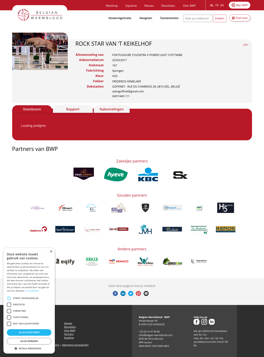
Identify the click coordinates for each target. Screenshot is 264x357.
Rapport (72, 109)
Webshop (112, 6)
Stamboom (32, 109)
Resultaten (168, 6)
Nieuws (149, 6)
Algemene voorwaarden (75, 345)
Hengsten (145, 18)
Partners (69, 334)
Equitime (131, 6)
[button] (29, 348)
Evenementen (169, 18)
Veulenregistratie (119, 18)
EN (222, 5)
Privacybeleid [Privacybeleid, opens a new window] (32, 290)
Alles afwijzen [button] (29, 341)
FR (216, 5)
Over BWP (189, 6)
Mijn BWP (242, 5)
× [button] (51, 251)
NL (212, 5)
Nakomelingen (112, 109)
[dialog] (29, 301)
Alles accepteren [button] (29, 332)
